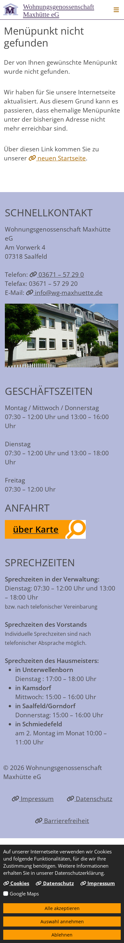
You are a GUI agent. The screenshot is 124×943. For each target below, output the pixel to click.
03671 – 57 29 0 (56, 274)
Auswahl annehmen (62, 921)
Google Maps (24, 893)
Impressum (33, 799)
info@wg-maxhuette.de (64, 292)
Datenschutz (89, 799)
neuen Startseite (57, 158)
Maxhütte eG (58, 10)
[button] (116, 9)
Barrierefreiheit (62, 821)
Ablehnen (62, 935)
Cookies (16, 883)
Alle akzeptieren (62, 908)
